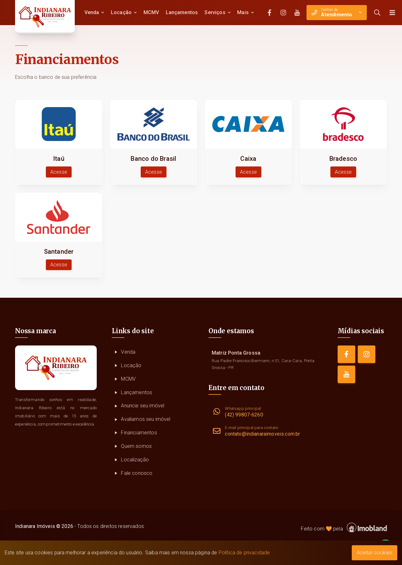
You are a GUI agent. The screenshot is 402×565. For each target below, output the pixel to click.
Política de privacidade (244, 553)
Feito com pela (344, 527)
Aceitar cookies (374, 553)
